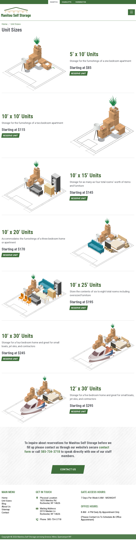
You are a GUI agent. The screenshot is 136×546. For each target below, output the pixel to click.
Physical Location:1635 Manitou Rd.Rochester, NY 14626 (50, 500)
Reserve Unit (78, 73)
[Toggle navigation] (131, 12)
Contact (5, 512)
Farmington (81, 2)
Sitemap (6, 509)
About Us (6, 506)
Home (4, 498)
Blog (4, 503)
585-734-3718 (50, 452)
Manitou (54, 2)
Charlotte (66, 2)
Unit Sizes (7, 500)
